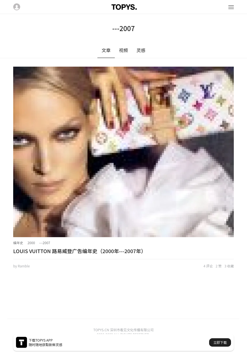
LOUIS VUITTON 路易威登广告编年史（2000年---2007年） (79, 251)
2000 (31, 242)
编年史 (18, 242)
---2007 (44, 242)
